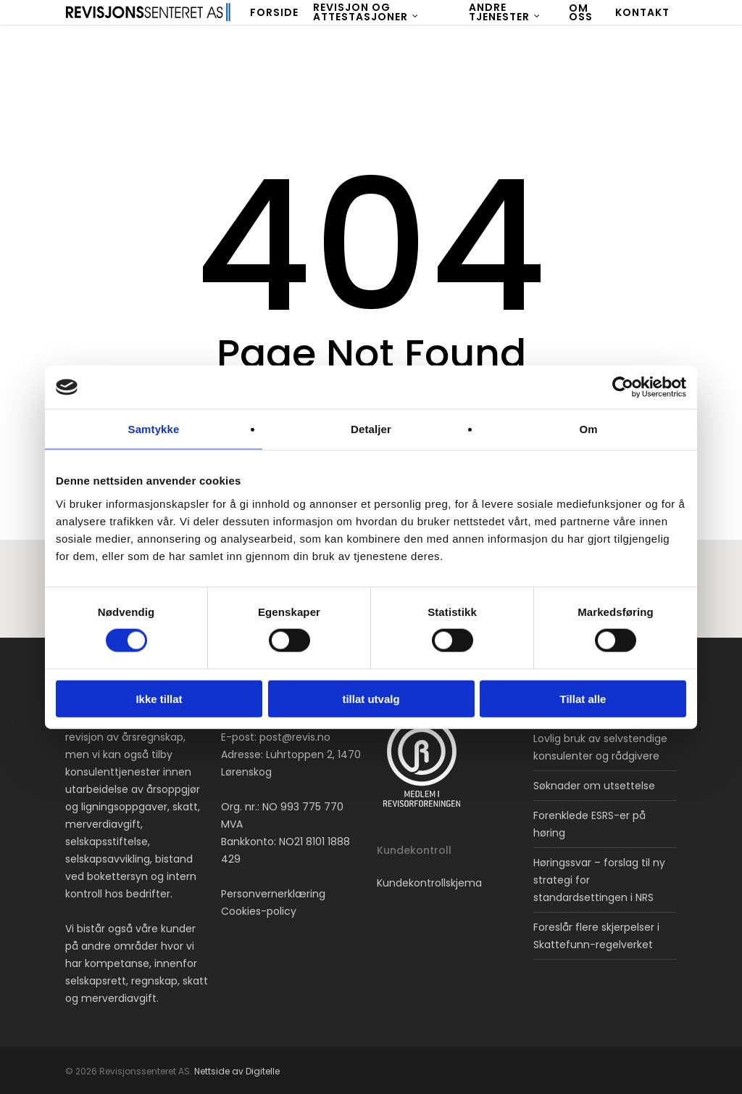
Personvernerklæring (273, 894)
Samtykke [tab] (154, 429)
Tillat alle (583, 698)
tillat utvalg (370, 698)
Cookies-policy (258, 911)
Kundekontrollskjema (429, 883)
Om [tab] (588, 429)
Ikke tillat (159, 698)
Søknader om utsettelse (594, 785)
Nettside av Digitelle (237, 1071)
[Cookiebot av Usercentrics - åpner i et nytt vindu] (622, 387)
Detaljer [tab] (371, 429)
